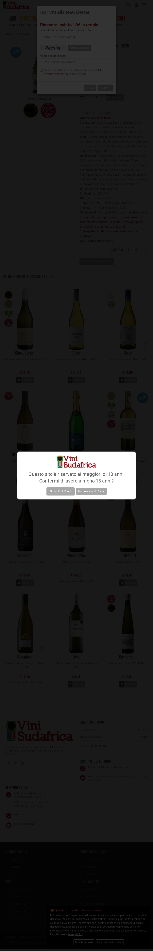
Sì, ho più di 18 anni (61, 491)
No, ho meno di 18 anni (91, 491)
